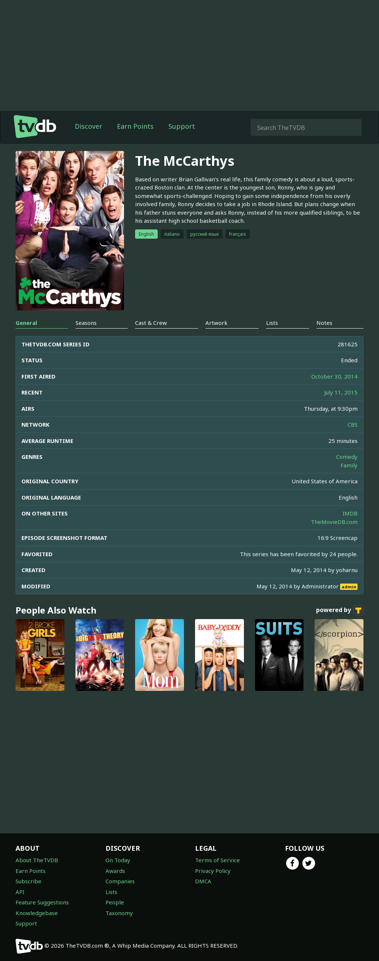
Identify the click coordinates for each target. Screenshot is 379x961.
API (20, 892)
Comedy (347, 456)
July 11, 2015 (341, 392)
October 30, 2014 (334, 376)
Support (181, 126)
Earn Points (135, 126)
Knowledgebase (37, 913)
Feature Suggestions (42, 902)
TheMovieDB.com (334, 521)
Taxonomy (119, 913)
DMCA (203, 881)
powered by (339, 610)
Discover (88, 126)
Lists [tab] (272, 322)
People (114, 902)
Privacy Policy (213, 870)
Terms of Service (217, 860)
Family (349, 465)
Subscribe (28, 881)
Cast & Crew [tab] (151, 322)
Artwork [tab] (216, 322)
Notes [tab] (324, 322)
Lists (111, 892)
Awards (115, 870)
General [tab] (26, 322)
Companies (120, 881)
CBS (353, 424)
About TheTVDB (37, 860)
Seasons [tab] (86, 322)
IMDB (350, 513)
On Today (117, 860)
